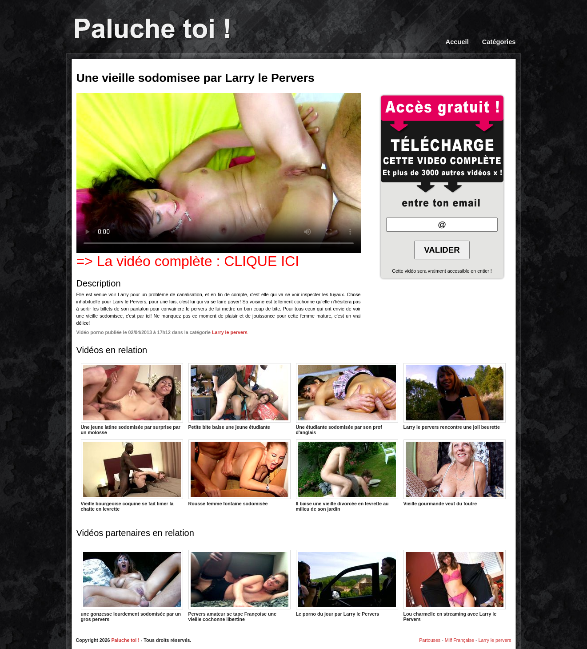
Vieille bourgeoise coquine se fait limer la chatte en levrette (132, 475)
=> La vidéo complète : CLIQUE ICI (187, 261)
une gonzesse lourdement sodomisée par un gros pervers (132, 585)
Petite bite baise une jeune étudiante (239, 396)
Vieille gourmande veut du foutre (454, 472)
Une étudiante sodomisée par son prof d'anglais (347, 398)
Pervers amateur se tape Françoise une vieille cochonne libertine (239, 585)
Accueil (457, 41)
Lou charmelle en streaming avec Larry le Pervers (454, 585)
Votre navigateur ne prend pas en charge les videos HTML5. (218, 173)
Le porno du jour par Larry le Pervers (347, 583)
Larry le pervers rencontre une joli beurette (454, 396)
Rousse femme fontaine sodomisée (239, 472)
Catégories (499, 41)
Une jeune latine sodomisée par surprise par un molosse (132, 398)
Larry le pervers (230, 332)
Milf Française (459, 640)
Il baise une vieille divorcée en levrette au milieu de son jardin (347, 475)
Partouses (429, 640)
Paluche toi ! (125, 640)
